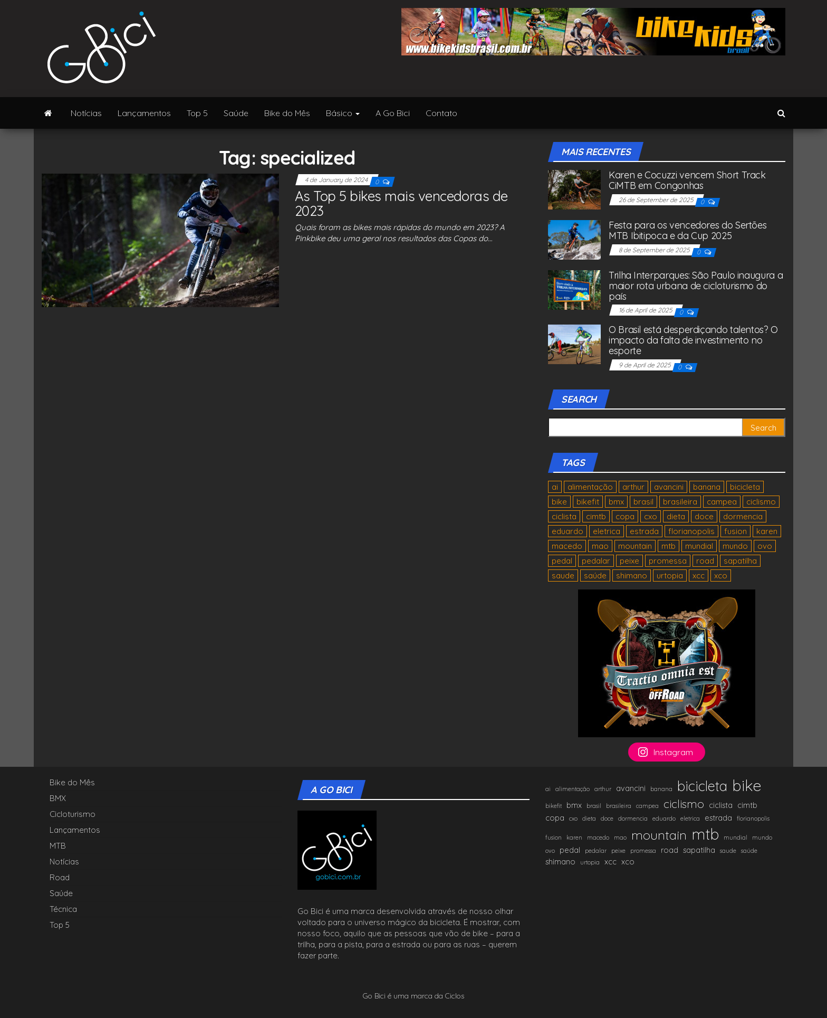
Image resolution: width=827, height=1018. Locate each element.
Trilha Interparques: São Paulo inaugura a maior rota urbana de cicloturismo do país (696, 285)
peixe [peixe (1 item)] (629, 561)
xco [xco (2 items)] (720, 575)
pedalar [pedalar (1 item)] (596, 561)
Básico (343, 113)
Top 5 (197, 113)
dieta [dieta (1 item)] (676, 516)
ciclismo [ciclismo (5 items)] (761, 502)
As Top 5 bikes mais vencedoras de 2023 (401, 203)
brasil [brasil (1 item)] (643, 502)
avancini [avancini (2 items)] (669, 487)
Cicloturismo (72, 814)
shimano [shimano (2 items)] (631, 575)
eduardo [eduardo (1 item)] (567, 531)
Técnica (63, 909)
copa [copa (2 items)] (625, 516)
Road (60, 877)
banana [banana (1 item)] (706, 487)
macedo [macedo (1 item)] (567, 546)
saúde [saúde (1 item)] (595, 575)
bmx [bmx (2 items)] (616, 502)
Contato (441, 113)
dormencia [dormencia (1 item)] (743, 516)
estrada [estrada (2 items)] (644, 531)
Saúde (236, 113)
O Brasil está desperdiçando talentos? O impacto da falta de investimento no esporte (693, 340)
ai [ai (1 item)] (555, 487)
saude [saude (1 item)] (563, 575)
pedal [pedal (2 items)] (562, 561)
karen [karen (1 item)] (766, 531)
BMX (58, 798)
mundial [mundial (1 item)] (699, 546)
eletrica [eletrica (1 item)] (606, 531)
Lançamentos (144, 113)
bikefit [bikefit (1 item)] (587, 502)
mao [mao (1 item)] (600, 546)
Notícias (86, 113)
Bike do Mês (287, 113)
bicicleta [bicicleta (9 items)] (745, 487)
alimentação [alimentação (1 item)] (590, 487)
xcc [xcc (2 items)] (699, 575)
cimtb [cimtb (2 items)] (596, 516)
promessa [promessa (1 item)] (668, 561)
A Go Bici (393, 113)
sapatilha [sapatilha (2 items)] (740, 561)
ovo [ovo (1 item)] (764, 546)
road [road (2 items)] (705, 561)
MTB (58, 846)
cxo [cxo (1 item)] (650, 516)
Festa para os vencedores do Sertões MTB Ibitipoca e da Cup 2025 (687, 230)
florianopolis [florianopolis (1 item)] (691, 531)
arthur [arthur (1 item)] (633, 487)
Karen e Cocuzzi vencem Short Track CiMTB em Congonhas (687, 180)
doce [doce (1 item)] (704, 516)
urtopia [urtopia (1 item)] (670, 575)
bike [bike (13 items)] (559, 502)
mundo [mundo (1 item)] (735, 546)
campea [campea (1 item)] (722, 502)
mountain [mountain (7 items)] (635, 546)
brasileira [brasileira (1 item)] (680, 502)
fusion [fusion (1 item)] (735, 531)
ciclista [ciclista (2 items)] (564, 516)
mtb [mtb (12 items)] (668, 546)
